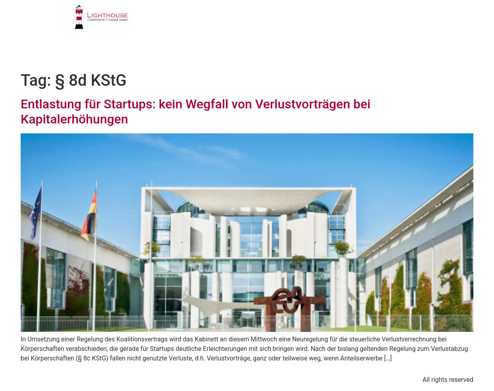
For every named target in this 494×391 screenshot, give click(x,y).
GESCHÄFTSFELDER (255, 21)
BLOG (386, 50)
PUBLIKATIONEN (368, 21)
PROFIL (193, 21)
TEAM (313, 21)
